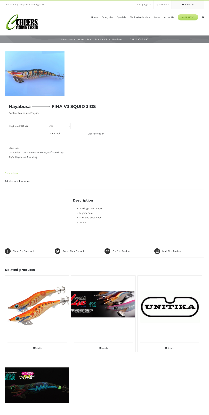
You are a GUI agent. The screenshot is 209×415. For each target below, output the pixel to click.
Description (11, 173)
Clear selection (96, 133)
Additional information (17, 181)
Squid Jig (32, 157)
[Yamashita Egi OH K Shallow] (37, 300)
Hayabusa (20, 157)
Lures (25, 152)
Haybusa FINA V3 (18, 126)
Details (38, 348)
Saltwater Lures (37, 152)
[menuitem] (144, 4)
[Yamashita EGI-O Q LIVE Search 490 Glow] (37, 378)
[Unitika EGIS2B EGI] (170, 300)
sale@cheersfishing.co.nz (31, 4)
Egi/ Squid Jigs (55, 152)
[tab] (29, 173)
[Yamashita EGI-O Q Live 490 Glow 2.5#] (103, 300)
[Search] (203, 17)
